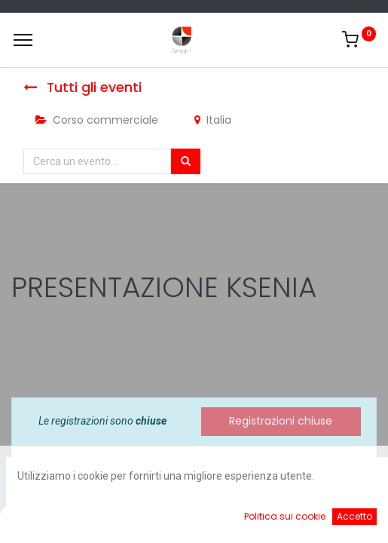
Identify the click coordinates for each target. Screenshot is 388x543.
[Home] (50, 520)
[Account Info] (338, 520)
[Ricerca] (146, 520)
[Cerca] (185, 161)
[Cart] (242, 520)
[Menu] (23, 40)
